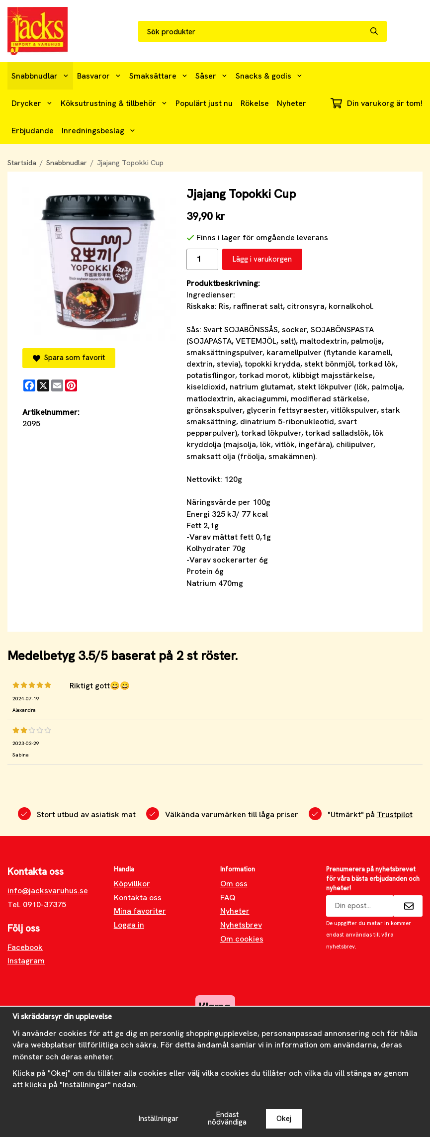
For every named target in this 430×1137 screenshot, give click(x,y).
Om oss (234, 883)
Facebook (25, 947)
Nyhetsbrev (241, 925)
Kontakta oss (138, 897)
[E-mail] (57, 385)
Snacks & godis (269, 76)
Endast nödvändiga (227, 1118)
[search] (378, 31)
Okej (283, 1119)
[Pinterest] (71, 385)
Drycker (32, 103)
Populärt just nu (204, 103)
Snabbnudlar (40, 76)
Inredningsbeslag (99, 130)
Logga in (129, 925)
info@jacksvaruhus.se (47, 890)
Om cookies (241, 939)
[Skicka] (408, 906)
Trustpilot (395, 814)
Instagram (26, 960)
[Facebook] (29, 385)
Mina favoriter (140, 911)
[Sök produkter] (254, 32)
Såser (211, 76)
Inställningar (158, 1119)
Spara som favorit (69, 358)
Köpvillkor (132, 883)
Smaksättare (158, 76)
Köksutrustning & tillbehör (114, 103)
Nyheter (291, 103)
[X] (43, 385)
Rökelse (255, 103)
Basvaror (99, 76)
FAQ (228, 897)
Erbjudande (32, 130)
